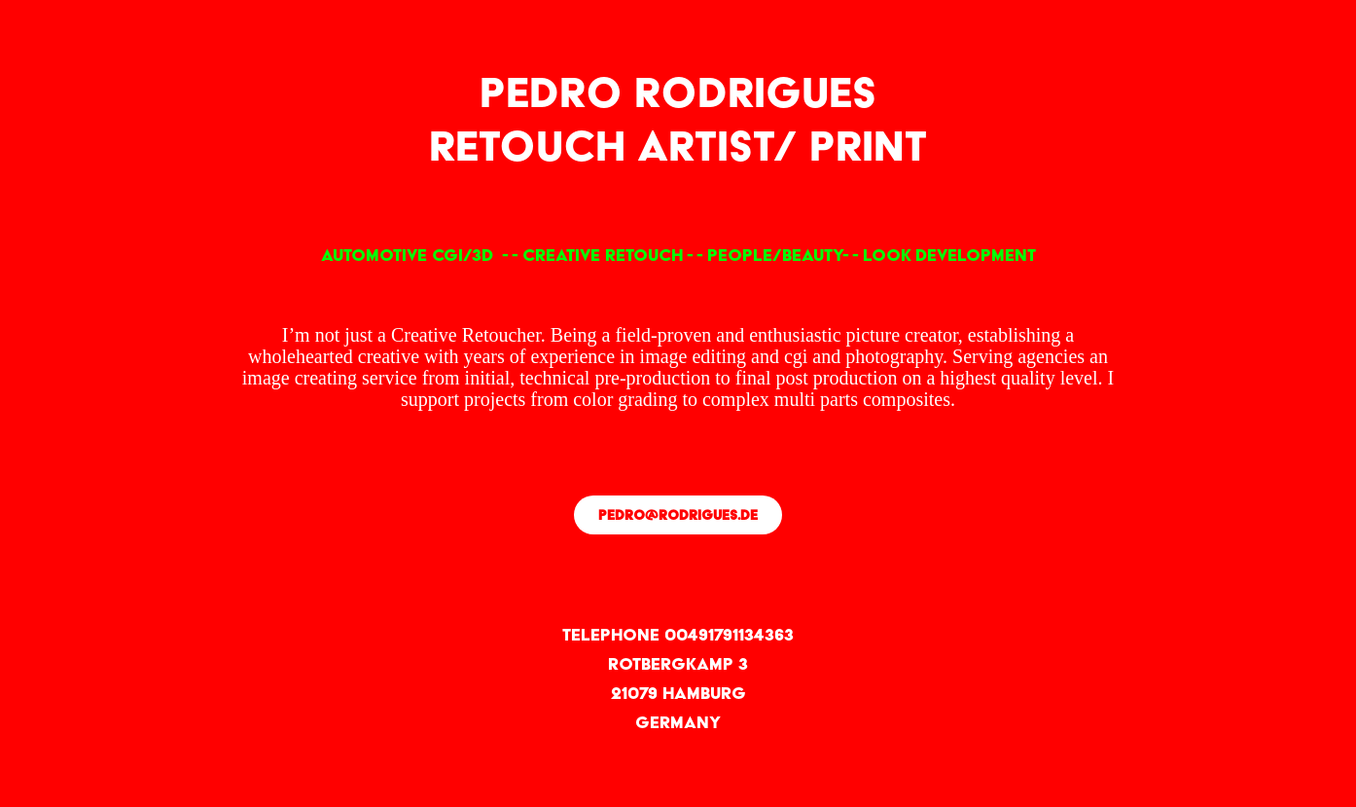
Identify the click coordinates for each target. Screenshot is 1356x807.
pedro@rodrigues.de (678, 515)
